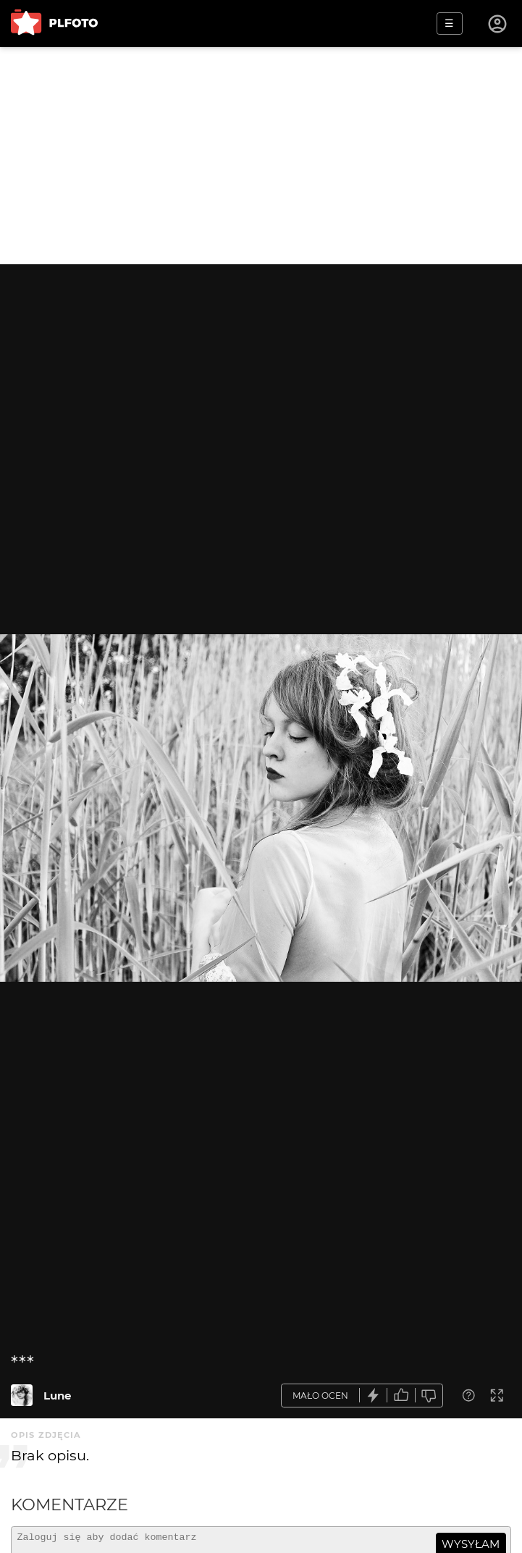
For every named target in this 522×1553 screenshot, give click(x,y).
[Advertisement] (261, 155)
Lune (57, 1395)
